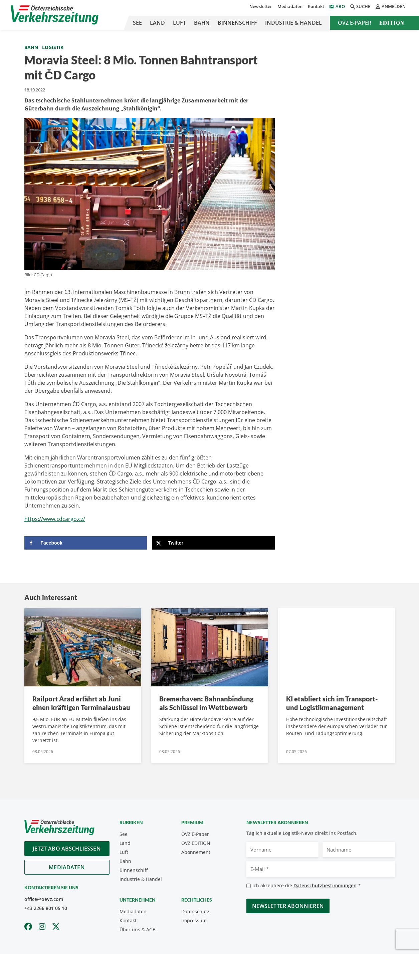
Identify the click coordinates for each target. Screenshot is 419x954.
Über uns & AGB (138, 929)
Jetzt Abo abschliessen (67, 848)
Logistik (52, 47)
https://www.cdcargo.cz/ (54, 519)
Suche (360, 6)
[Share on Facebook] (85, 543)
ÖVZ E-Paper (354, 22)
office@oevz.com (43, 899)
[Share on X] (213, 543)
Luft (179, 22)
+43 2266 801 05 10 (45, 908)
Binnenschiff (237, 22)
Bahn (202, 22)
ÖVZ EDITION (195, 843)
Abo (340, 6)
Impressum (194, 920)
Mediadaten (289, 6)
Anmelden (391, 6)
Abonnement (195, 852)
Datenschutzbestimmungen (325, 885)
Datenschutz (195, 911)
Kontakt (316, 6)
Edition (391, 22)
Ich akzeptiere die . (306, 885)
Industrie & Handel (293, 22)
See (137, 22)
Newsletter (260, 6)
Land (157, 22)
